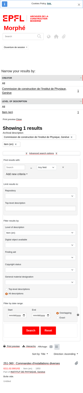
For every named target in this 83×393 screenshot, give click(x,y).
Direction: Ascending (65, 354)
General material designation (19, 276)
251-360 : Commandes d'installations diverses (31, 363)
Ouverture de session (15, 47)
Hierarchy (29, 346)
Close (19, 119)
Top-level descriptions (19, 289)
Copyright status (13, 264)
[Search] (19, 36)
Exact (62, 317)
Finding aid (10, 252)
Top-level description (15, 203)
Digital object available (16, 239)
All (3, 83)
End (34, 310)
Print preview (11, 346)
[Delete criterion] (63, 167)
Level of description (14, 101)
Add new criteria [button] (16, 174)
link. (49, 3)
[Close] (79, 4)
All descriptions (16, 293)
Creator (7, 77)
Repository (10, 190)
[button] (56, 36)
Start (10, 310)
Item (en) (40, 112)
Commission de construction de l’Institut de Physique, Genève (40, 90)
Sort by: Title (39, 354)
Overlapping (65, 313)
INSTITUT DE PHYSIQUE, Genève (28, 372)
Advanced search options (41, 153)
